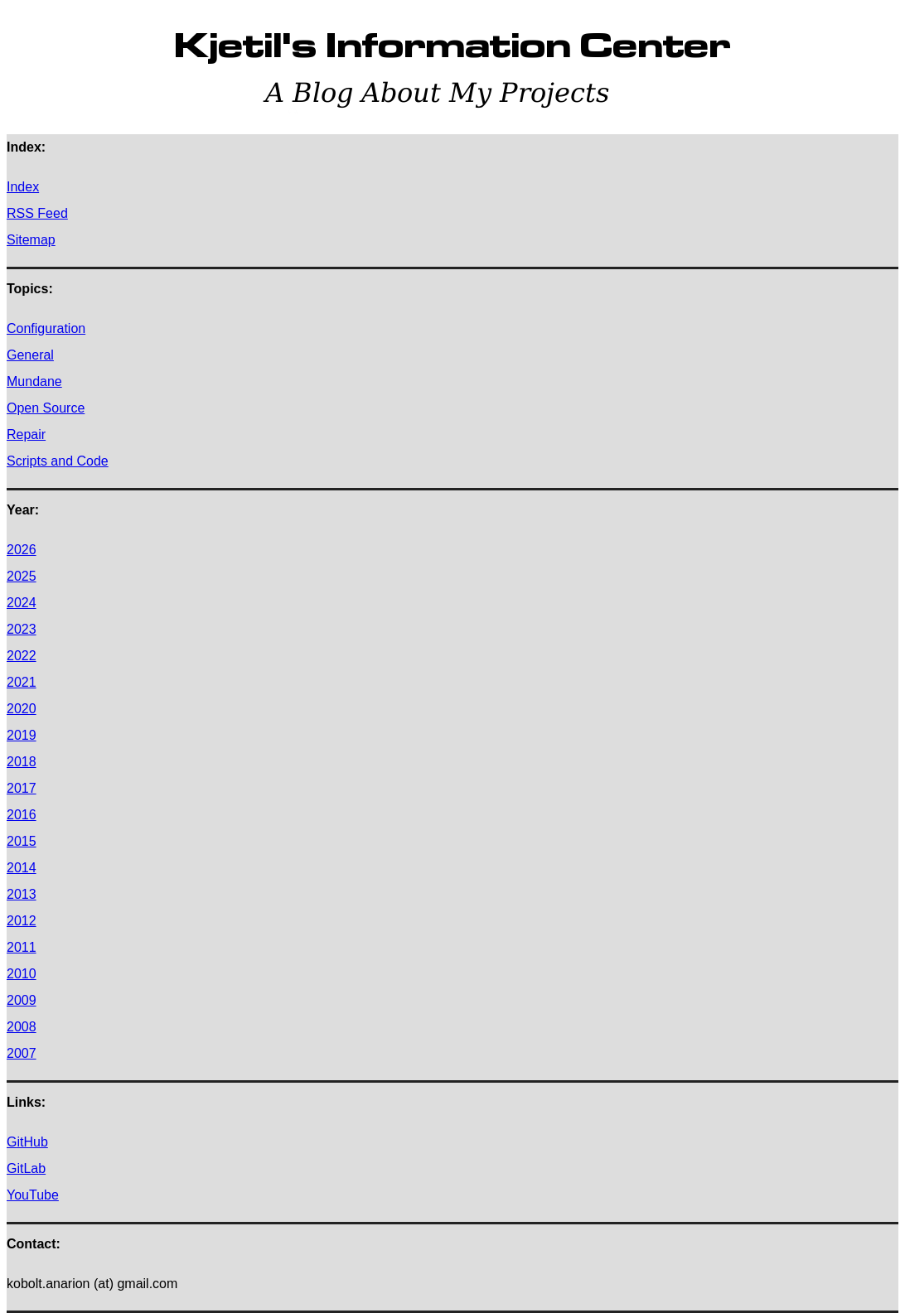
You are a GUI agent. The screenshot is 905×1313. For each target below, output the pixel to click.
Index (23, 187)
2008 (21, 1027)
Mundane (34, 381)
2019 (21, 735)
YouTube (33, 1195)
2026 (21, 550)
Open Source (46, 408)
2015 (21, 841)
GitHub (27, 1142)
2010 (21, 974)
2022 (21, 656)
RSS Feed (37, 213)
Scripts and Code (58, 461)
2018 (21, 762)
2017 (21, 788)
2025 (21, 576)
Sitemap (31, 240)
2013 (21, 894)
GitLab (26, 1168)
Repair (26, 434)
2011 (21, 947)
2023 (21, 629)
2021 (21, 682)
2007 (21, 1053)
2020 (21, 709)
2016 (21, 815)
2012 (21, 921)
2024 (21, 603)
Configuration (46, 328)
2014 (21, 868)
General (30, 355)
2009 (21, 1000)
